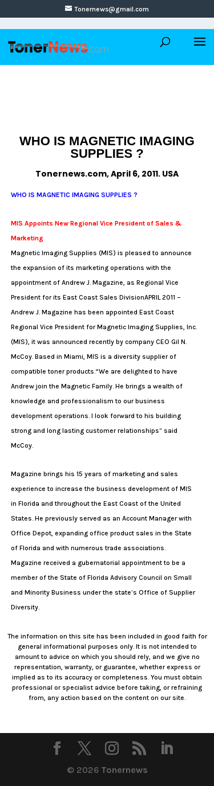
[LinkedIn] (166, 750)
